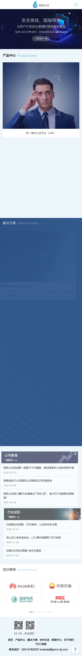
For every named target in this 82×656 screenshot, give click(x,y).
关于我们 (69, 640)
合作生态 (44, 640)
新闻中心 (57, 640)
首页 (10, 640)
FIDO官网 (41, 644)
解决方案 (32, 640)
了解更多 (41, 38)
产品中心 (20, 640)
